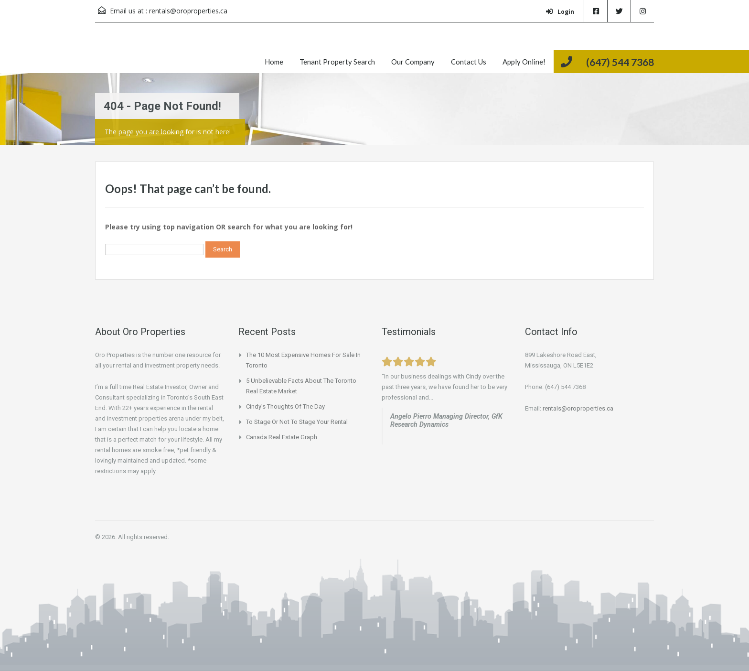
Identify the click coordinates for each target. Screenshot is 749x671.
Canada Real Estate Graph (281, 437)
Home (274, 61)
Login (560, 12)
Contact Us (468, 61)
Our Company (413, 61)
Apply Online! (524, 61)
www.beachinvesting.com (428, 435)
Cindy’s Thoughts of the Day (285, 406)
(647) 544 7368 (620, 62)
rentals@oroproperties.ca (188, 10)
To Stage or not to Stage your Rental (297, 421)
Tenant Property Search (337, 61)
